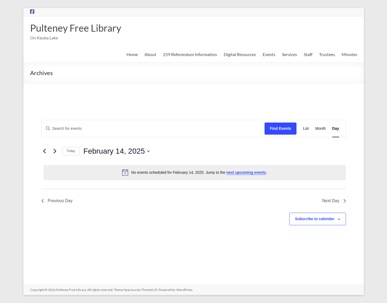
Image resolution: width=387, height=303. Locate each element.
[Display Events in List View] (306, 128)
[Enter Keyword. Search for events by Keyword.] (153, 128)
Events (269, 54)
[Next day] (55, 151)
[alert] (195, 172)
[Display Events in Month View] (320, 128)
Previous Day (57, 201)
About (150, 54)
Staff (308, 54)
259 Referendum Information (190, 54)
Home (132, 54)
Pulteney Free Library (75, 28)
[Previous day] (44, 151)
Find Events (280, 128)
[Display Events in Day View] (335, 128)
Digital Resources (240, 54)
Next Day (334, 201)
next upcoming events (246, 172)
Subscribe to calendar (314, 219)
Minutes (349, 54)
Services (289, 54)
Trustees (327, 54)
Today (71, 151)
